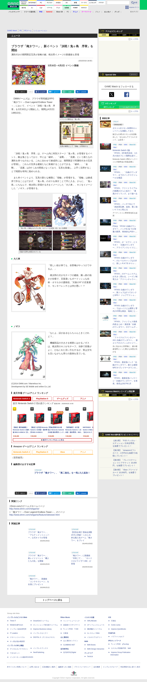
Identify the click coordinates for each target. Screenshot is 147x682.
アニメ (83, 399)
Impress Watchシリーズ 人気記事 (120, 391)
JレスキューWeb (93, 633)
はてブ (56, 92)
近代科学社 (65, 649)
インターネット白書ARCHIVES (21, 657)
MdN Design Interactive (95, 649)
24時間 (114, 35)
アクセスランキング (114, 31)
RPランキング (109, 107)
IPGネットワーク (114, 641)
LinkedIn (83, 92)
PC (68, 12)
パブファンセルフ (117, 637)
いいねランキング (129, 107)
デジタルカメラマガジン (19, 649)
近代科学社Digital (69, 652)
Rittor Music (65, 617)
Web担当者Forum (16, 625)
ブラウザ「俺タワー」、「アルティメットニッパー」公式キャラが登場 (38, 535)
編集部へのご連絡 (64, 667)
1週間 (124, 35)
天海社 (113, 621)
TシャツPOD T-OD (70, 629)
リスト (30, 92)
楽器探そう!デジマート (71, 625)
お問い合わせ (34, 667)
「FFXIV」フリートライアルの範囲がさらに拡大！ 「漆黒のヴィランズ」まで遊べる (125, 191)
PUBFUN (111, 633)
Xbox (62, 452)
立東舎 (65, 633)
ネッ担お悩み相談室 (17, 641)
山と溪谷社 (65, 637)
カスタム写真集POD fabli (121, 648)
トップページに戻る (52, 600)
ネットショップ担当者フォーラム (45, 625)
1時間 (104, 35)
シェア (42, 92)
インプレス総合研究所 (18, 629)
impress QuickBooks (118, 629)
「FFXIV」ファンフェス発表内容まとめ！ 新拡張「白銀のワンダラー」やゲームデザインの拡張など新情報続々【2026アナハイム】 (125, 327)
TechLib (90, 656)
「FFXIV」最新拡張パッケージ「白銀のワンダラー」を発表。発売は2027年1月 (125, 381)
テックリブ (88, 653)
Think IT (13, 621)
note (69, 92)
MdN (86, 641)
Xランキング (110, 103)
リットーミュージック (71, 621)
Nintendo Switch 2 (21, 399)
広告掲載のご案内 (48, 667)
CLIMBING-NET (69, 645)
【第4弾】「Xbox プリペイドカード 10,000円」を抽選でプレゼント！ (125, 472)
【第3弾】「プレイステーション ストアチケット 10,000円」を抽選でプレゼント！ (125, 463)
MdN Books (91, 645)
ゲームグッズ (62, 399)
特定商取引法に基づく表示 (130, 667)
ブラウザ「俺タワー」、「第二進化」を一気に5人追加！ (62, 473)
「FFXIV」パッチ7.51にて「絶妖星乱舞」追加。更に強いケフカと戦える (125, 207)
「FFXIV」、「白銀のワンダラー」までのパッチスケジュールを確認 (125, 175)
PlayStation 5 (42, 399)
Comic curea (115, 625)
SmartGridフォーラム (41, 621)
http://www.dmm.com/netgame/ (24, 509)
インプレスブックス (40, 648)
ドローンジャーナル (17, 637)
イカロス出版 (89, 617)
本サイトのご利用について (17, 667)
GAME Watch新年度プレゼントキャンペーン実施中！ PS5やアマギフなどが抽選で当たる (121, 435)
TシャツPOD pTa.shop (120, 644)
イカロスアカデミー (94, 637)
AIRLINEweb (92, 621)
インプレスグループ (110, 667)
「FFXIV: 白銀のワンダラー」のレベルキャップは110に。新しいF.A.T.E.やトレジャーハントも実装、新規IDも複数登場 (125, 263)
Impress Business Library (42, 629)
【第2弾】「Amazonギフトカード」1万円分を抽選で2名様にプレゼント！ (125, 453)
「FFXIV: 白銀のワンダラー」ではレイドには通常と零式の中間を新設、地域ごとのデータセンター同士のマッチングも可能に (125, 311)
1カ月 (135, 35)
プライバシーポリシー (82, 667)
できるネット (15, 653)
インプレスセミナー (40, 633)
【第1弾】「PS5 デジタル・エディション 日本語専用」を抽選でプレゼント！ (125, 443)
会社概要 (96, 667)
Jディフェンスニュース (95, 625)
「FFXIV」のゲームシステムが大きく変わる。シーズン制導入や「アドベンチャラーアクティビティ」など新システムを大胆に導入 (125, 279)
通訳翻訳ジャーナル (94, 629)
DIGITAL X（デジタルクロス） (44, 637)
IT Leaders (14, 633)
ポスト (22, 92)
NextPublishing (38, 652)
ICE (109, 617)
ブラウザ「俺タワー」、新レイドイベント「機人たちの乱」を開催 (38, 558)
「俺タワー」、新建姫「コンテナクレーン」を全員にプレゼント (38, 581)
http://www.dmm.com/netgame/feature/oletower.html (34, 515)
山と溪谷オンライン (70, 641)
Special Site (110, 75)
